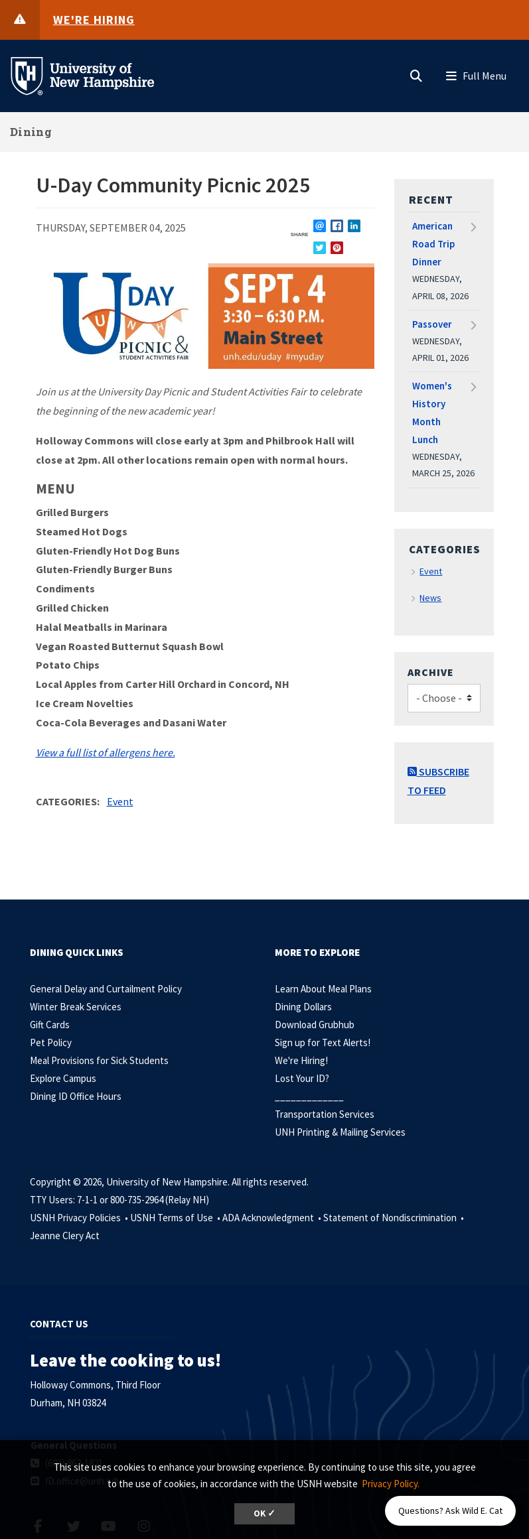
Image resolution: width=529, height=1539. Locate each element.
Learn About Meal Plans (323, 988)
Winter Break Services (75, 1006)
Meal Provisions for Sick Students (99, 1060)
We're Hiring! (301, 1060)
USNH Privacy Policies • (80, 1217)
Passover (432, 324)
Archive (431, 672)
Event (120, 801)
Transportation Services (324, 1114)
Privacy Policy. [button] (390, 1483)
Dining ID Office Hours (75, 1096)
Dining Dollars (303, 1006)
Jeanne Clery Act (65, 1235)
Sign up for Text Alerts (321, 1042)
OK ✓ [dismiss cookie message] (264, 1513)
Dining (31, 131)
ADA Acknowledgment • (272, 1217)
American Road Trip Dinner (433, 244)
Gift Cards (50, 1024)
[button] (416, 73)
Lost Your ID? (302, 1078)
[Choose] (444, 698)
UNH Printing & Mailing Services (340, 1132)
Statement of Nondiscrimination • (394, 1217)
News (430, 598)
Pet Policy (51, 1042)
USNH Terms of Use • (176, 1217)
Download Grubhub (314, 1024)
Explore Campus (63, 1078)
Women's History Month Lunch (432, 412)
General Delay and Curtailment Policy (106, 988)
